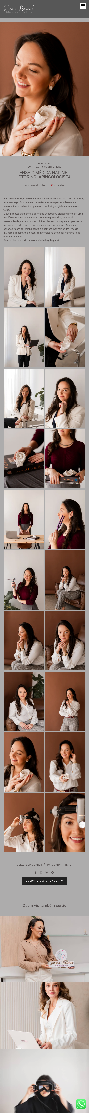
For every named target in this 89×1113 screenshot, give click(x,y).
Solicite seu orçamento (44, 881)
